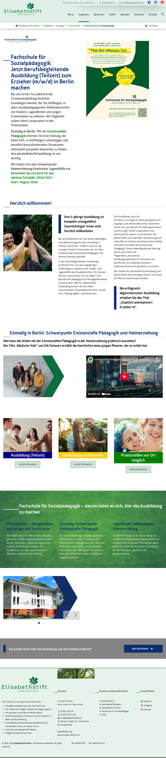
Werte (70, 14)
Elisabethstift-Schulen (111, 707)
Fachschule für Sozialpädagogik (115, 711)
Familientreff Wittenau (111, 704)
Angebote (84, 14)
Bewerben (99, 14)
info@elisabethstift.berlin (71, 718)
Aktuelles (139, 14)
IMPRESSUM (78, 743)
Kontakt (153, 14)
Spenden (125, 14)
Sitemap (151, 25)
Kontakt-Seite (66, 724)
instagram (146, 705)
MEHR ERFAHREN (27, 464)
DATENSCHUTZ (98, 743)
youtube (145, 709)
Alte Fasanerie (108, 701)
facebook (145, 701)
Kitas (104, 714)
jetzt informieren (143, 648)
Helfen (112, 14)
